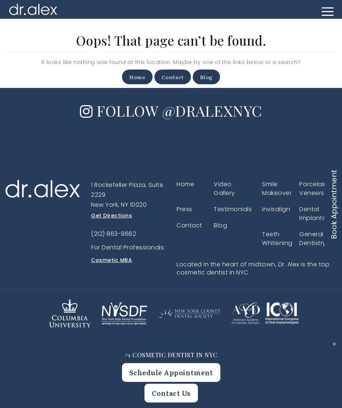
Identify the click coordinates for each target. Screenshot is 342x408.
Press (184, 209)
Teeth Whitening (277, 238)
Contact (173, 77)
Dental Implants (312, 213)
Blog (206, 77)
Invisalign (276, 209)
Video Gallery (224, 188)
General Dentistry (312, 238)
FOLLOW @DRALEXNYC (171, 110)
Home (137, 77)
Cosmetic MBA (111, 260)
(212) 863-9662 (113, 234)
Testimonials (233, 209)
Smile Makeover (277, 188)
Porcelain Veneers (313, 188)
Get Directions (111, 215)
